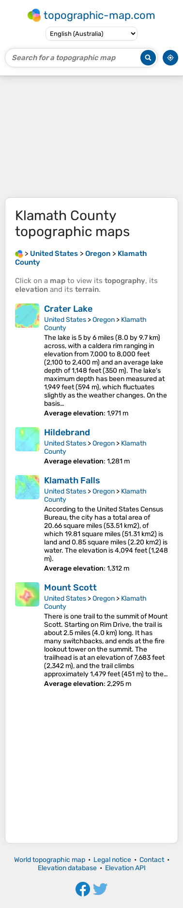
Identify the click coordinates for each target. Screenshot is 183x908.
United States (65, 320)
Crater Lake (68, 308)
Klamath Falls (72, 480)
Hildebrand (67, 432)
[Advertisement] (91, 136)
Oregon (103, 320)
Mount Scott (70, 587)
